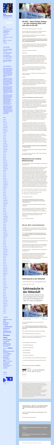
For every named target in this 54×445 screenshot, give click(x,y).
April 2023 (4, 176)
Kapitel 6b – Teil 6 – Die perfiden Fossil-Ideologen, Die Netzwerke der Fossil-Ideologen (7, 84)
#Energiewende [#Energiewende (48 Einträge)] (7, 331)
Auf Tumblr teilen (35, 369)
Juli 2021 (4, 206)
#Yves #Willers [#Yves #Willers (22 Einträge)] (5, 359)
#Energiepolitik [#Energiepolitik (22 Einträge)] (5, 329)
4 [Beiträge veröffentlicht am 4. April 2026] (10, 377)
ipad (32, 395)
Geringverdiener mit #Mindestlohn (27, 395)
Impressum (4, 35)
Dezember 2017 (5, 268)
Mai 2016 (4, 292)
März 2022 (4, 195)
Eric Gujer (37, 395)
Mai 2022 (4, 192)
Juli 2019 (4, 238)
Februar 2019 (5, 246)
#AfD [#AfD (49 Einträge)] (4, 319)
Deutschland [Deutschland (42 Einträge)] (6, 363)
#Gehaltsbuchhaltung (25, 387)
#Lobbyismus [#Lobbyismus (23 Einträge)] (9, 345)
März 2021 (4, 211)
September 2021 (5, 203)
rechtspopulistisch (31, 396)
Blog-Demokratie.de (7, 15)
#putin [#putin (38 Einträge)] (8, 355)
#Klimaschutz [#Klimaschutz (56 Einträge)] (7, 344)
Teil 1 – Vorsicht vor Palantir (7, 58)
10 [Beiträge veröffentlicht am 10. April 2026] (9, 378)
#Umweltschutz (27, 392)
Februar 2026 (5, 122)
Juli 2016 (4, 289)
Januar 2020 (5, 232)
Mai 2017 (4, 279)
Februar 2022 (5, 197)
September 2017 (5, 273)
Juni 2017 (4, 278)
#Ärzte (32, 384)
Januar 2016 (5, 298)
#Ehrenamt (29, 386)
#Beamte (34, 384)
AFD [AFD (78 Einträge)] (4, 361)
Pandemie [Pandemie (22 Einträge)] (4, 366)
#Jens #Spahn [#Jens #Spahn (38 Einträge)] (6, 341)
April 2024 (4, 157)
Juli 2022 (4, 189)
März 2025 (4, 140)
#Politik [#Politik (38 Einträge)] (9, 353)
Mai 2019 (4, 241)
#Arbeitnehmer (43, 383)
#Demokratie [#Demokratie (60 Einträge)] (8, 326)
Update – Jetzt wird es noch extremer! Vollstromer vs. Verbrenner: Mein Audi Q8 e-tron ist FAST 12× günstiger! (7, 75)
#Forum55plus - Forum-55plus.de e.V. (37, 386)
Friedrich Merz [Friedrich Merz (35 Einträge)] (6, 365)
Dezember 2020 (5, 216)
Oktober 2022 (5, 186)
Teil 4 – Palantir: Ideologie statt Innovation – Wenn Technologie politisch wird (7, 50)
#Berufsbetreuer (44, 384)
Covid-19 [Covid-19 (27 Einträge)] (8, 362)
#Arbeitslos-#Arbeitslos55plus (26, 384)
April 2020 (4, 227)
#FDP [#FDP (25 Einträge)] (4, 333)
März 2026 (4, 121)
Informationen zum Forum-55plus (8, 37)
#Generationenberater (32, 387)
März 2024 (4, 159)
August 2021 (5, 205)
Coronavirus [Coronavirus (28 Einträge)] (5, 362)
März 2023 (4, 178)
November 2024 (5, 146)
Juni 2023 (4, 173)
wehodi (31, 383)
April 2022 (4, 194)
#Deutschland (39, 385)
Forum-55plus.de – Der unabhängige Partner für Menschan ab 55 (6, 31)
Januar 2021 (5, 214)
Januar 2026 (5, 124)
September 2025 (5, 130)
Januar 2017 (5, 286)
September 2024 (5, 149)
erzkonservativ (42, 395)
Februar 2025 (5, 141)
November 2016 (5, 287)
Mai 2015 (4, 311)
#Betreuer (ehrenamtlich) (25, 385)
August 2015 (5, 306)
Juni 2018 (4, 259)
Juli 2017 (4, 276)
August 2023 (5, 170)
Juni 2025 (4, 135)
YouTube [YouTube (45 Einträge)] (5, 368)
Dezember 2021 (5, 200)
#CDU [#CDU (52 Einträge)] (4, 321)
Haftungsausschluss (6, 34)
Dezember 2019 (5, 233)
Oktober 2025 (5, 129)
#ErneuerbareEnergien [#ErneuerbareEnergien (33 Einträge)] (7, 332)
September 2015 (5, 305)
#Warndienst (40, 394)
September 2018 (5, 254)
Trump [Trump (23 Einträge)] (8, 366)
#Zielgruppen (44, 394)
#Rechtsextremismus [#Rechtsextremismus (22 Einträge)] (6, 356)
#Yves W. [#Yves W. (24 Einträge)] (8, 359)
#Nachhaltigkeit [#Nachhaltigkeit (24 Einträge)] (5, 353)
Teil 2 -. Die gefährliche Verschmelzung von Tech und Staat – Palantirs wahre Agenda (7, 56)
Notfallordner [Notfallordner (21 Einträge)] (10, 365)
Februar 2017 (5, 284)
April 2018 (4, 262)
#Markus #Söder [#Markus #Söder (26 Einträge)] (5, 346)
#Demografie (31, 385)
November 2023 (5, 165)
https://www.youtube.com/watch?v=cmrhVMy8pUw (31, 365)
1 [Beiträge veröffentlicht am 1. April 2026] (6, 377)
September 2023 (5, 168)
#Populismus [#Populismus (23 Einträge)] (5, 355)
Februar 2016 (5, 297)
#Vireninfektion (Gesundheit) (34, 394)
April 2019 (4, 243)
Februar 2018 (5, 265)
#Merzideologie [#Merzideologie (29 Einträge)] (6, 352)
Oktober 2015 (5, 303)
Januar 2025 (5, 143)
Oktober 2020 (5, 219)
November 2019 (5, 235)
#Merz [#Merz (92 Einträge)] (10, 348)
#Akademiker (35, 383)
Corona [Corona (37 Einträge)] (10, 361)
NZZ (27, 396)
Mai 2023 (4, 175)
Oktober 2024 (5, 148)
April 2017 (4, 281)
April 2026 (4, 119)
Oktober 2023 (5, 167)
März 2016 (4, 295)
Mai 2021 (4, 208)
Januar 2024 (5, 162)
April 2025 (4, 138)
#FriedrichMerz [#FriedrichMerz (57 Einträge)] (7, 339)
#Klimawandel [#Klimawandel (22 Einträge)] (5, 345)
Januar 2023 (5, 181)
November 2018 (5, 251)
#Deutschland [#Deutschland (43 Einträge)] (6, 328)
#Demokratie (35, 385)
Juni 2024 (4, 154)
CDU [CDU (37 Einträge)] (8, 361)
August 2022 (5, 187)
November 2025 (5, 127)
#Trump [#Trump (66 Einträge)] (5, 358)
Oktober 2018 (5, 252)
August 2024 (5, 151)
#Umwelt (23, 392)
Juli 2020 (4, 222)
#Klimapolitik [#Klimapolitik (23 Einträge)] (5, 342)
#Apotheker (38, 383)
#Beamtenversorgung (39, 384)
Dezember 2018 (5, 249)
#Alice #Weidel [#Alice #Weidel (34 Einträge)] (9, 319)
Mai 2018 (4, 260)
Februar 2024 (5, 160)
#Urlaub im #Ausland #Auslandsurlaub (35, 392)
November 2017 (5, 270)
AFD (35, 395)
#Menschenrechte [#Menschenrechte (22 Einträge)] (5, 348)
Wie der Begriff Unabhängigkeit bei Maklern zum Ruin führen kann (7, 61)
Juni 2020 (4, 224)
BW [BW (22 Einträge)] (6, 361)
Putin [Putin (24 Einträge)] (6, 366)
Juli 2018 (4, 257)
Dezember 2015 (5, 300)
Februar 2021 (5, 213)
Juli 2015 (4, 308)
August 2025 (5, 132)
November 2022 (5, 184)
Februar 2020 (5, 230)
